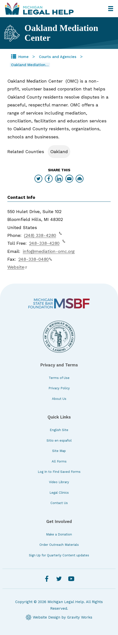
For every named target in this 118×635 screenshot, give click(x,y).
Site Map (59, 451)
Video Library (59, 482)
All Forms (59, 461)
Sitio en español (59, 440)
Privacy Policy (59, 388)
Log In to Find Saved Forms (59, 472)
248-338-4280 (47, 242)
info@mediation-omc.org (49, 251)
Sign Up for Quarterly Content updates (59, 555)
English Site (59, 430)
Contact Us (59, 503)
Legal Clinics (59, 492)
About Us (59, 399)
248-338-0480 (35, 259)
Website (17, 267)
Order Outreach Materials (59, 545)
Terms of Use (59, 378)
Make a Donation (59, 534)
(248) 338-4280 (43, 234)
